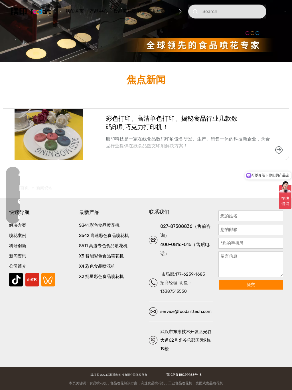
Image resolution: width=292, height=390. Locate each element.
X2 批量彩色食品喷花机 (101, 276)
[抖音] (16, 279)
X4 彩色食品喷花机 (97, 266)
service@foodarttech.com (186, 311)
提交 (251, 284)
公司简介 (17, 266)
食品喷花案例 (127, 11)
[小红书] (32, 279)
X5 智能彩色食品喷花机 (101, 256)
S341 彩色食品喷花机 (99, 225)
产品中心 (99, 11)
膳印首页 (75, 11)
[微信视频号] (48, 279)
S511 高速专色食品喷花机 (103, 245)
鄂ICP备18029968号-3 (183, 375)
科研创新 (17, 245)
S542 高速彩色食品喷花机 (104, 235)
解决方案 (156, 11)
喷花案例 (17, 235)
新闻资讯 (17, 256)
